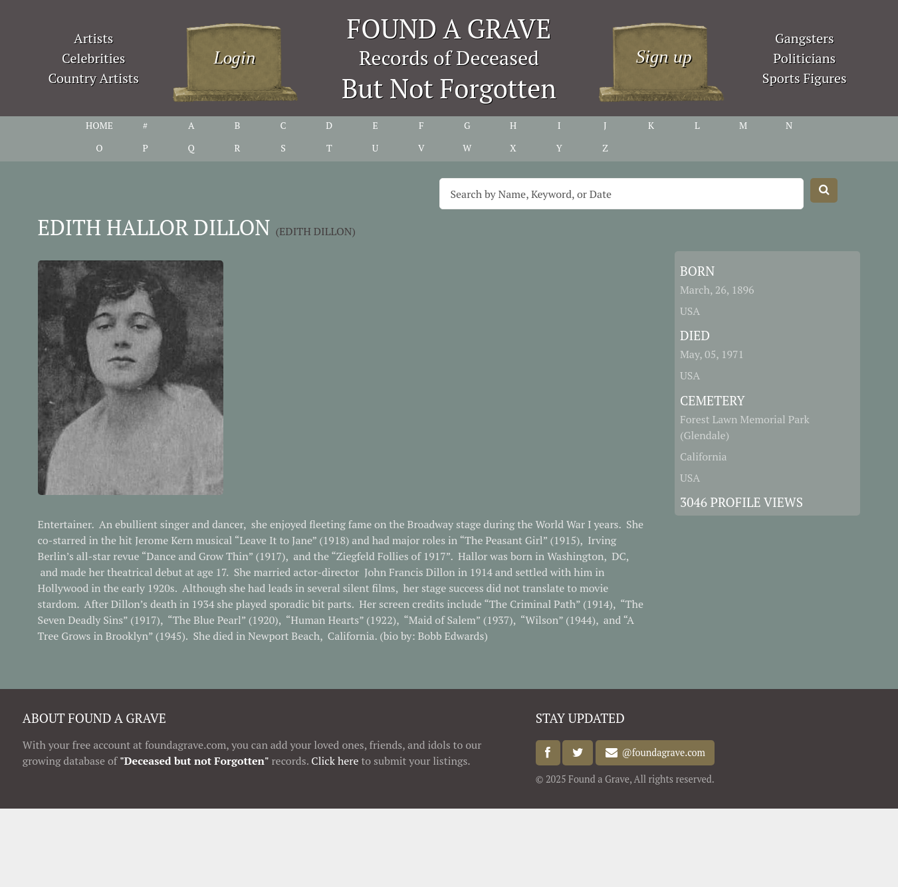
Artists (94, 38)
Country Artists (94, 78)
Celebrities (93, 58)
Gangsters (804, 38)
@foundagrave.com (661, 753)
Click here (334, 760)
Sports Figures (804, 78)
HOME (99, 125)
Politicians (804, 58)
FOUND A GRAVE (449, 28)
